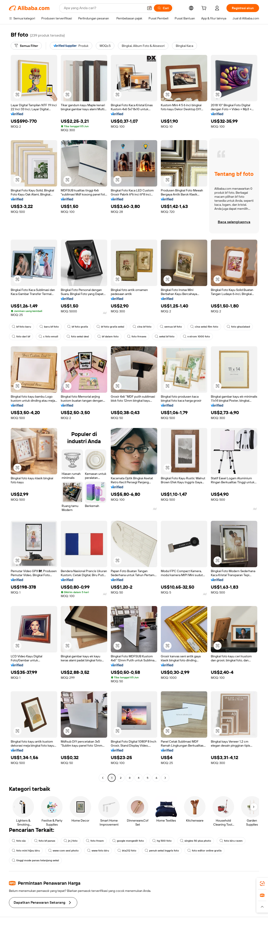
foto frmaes (136, 336)
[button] (149, 8)
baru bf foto (49, 326)
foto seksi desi (78, 336)
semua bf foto (171, 326)
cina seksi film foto (204, 326)
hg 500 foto (162, 841)
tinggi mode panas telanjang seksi (35, 860)
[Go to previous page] (103, 778)
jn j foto (70, 841)
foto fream (95, 841)
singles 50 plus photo (195, 841)
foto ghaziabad (238, 326)
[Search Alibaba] (103, 8)
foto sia (19, 841)
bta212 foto (126, 850)
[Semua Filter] (26, 46)
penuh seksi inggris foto (162, 850)
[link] (262, 883)
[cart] (204, 8)
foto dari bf (21, 336)
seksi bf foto (164, 336)
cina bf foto (142, 326)
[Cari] (163, 8)
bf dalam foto (108, 336)
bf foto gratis (77, 326)
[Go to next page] (165, 778)
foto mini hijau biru (26, 850)
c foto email (48, 336)
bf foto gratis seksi (110, 326)
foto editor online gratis (204, 850)
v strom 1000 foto (196, 336)
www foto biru (98, 850)
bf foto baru (21, 326)
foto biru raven (231, 841)
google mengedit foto (128, 841)
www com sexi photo (63, 850)
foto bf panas (44, 841)
